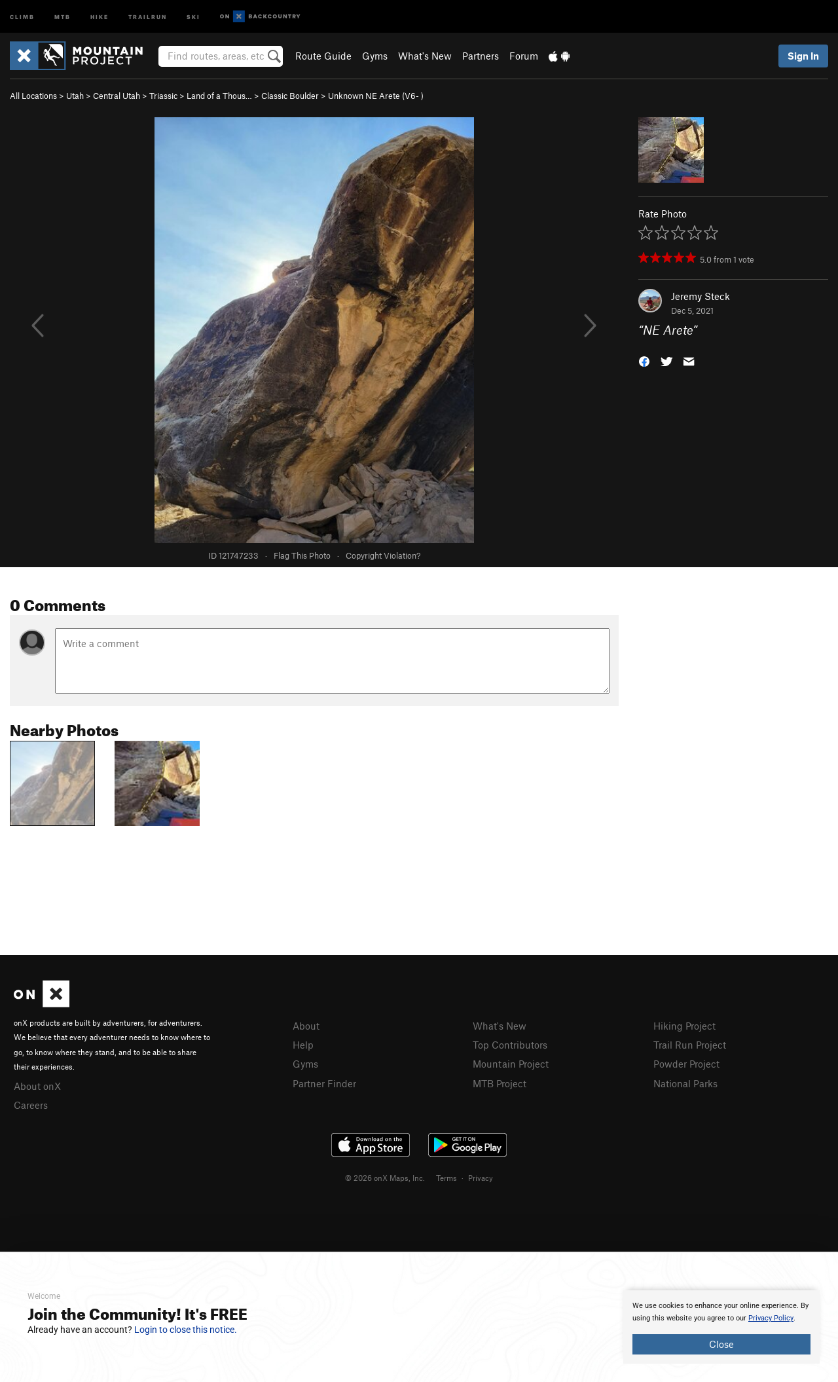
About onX (37, 1086)
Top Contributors (510, 1045)
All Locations (33, 95)
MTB (62, 16)
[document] (721, 1326)
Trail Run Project (689, 1045)
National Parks (685, 1083)
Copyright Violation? (383, 555)
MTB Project (499, 1083)
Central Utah (116, 95)
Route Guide (323, 56)
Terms (446, 1177)
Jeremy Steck (700, 296)
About (306, 1026)
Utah (75, 95)
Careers (31, 1105)
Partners (480, 56)
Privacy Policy (770, 1318)
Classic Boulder (290, 95)
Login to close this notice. (185, 1329)
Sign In (803, 56)
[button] (644, 360)
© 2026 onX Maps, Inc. (385, 1177)
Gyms (375, 56)
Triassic (163, 95)
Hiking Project (684, 1026)
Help (303, 1045)
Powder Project (686, 1064)
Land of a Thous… (219, 95)
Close (721, 1344)
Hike (99, 16)
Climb (22, 16)
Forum (523, 56)
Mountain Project (511, 1064)
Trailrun (147, 16)
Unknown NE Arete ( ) (376, 95)
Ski (193, 16)
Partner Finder (324, 1083)
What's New (425, 56)
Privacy (480, 1177)
